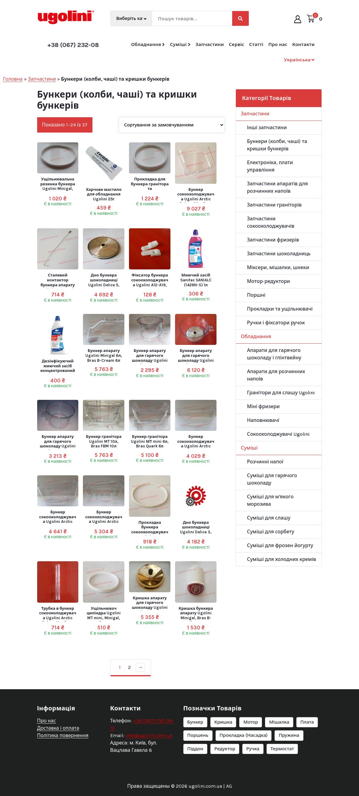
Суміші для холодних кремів (281, 559)
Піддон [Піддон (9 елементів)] (195, 781)
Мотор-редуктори (268, 281)
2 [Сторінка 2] (129, 667)
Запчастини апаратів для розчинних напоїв (277, 187)
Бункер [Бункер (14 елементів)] (195, 755)
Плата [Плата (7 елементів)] (307, 755)
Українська (297, 60)
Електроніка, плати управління (270, 166)
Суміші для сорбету (270, 532)
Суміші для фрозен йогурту (280, 545)
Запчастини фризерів (273, 240)
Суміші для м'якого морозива (270, 500)
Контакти (303, 44)
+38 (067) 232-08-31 (77, 44)
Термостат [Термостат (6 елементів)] (282, 781)
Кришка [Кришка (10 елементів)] (223, 755)
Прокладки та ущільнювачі (280, 309)
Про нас (277, 44)
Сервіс (236, 44)
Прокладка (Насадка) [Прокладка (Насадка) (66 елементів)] (244, 768)
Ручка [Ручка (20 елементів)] (252, 781)
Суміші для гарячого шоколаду (272, 479)
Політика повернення (63, 768)
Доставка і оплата (58, 761)
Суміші (178, 44)
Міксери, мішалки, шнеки (278, 267)
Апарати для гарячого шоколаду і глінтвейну (274, 354)
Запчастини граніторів (274, 205)
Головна (13, 79)
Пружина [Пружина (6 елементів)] (289, 768)
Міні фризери (263, 406)
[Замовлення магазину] (171, 125)
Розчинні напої (265, 462)
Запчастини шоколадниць (278, 254)
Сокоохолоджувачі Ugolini (278, 434)
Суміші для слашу (269, 518)
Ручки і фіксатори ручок (276, 323)
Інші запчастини (267, 127)
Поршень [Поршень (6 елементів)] (198, 768)
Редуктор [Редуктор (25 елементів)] (224, 781)
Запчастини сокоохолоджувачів (270, 222)
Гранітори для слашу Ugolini (281, 393)
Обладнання (146, 44)
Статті (256, 44)
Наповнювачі (263, 420)
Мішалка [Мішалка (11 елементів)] (279, 755)
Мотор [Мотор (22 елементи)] (250, 755)
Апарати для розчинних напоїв (276, 375)
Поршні (256, 295)
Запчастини (210, 44)
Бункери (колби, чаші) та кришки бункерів (277, 145)
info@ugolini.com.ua (149, 768)
